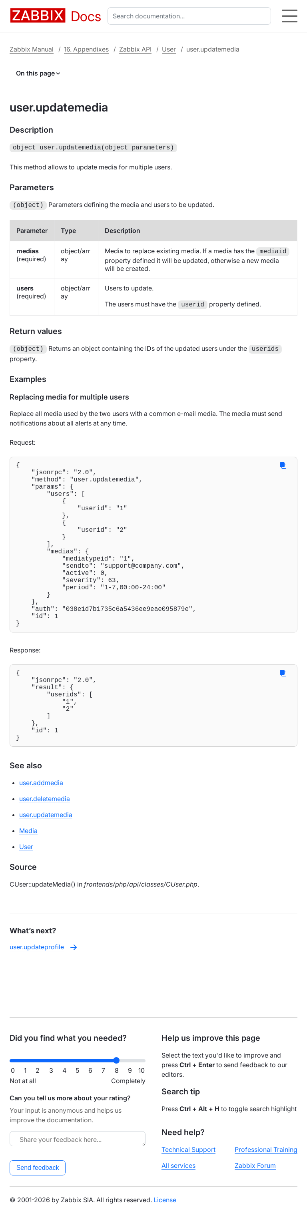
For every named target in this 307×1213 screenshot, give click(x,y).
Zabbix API (135, 49)
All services (178, 1165)
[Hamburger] (289, 16)
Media (28, 881)
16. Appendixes (86, 49)
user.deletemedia (44, 849)
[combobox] (191, 16)
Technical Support (188, 1149)
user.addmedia (41, 833)
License (165, 1200)
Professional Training (266, 1149)
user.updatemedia (45, 865)
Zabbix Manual (32, 49)
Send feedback (37, 1167)
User (169, 49)
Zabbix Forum (255, 1165)
